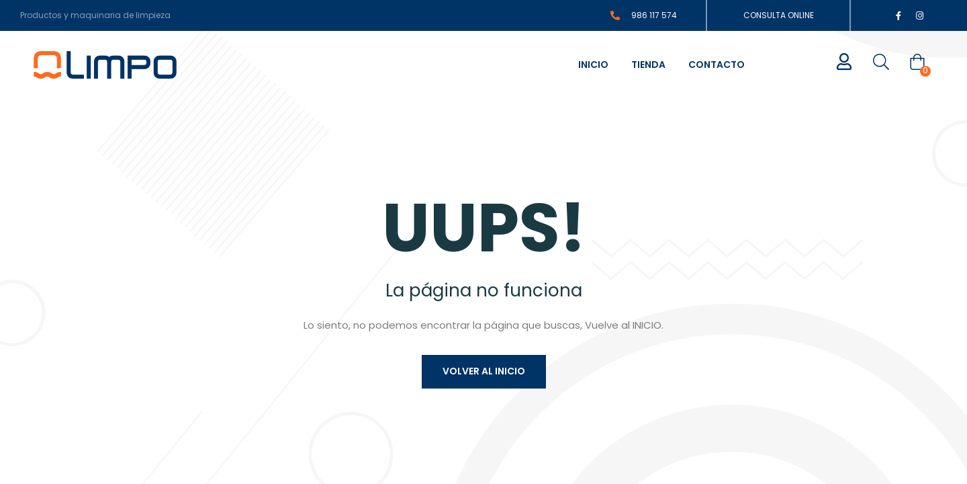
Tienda (648, 64)
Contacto (716, 64)
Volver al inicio (484, 371)
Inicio (593, 64)
